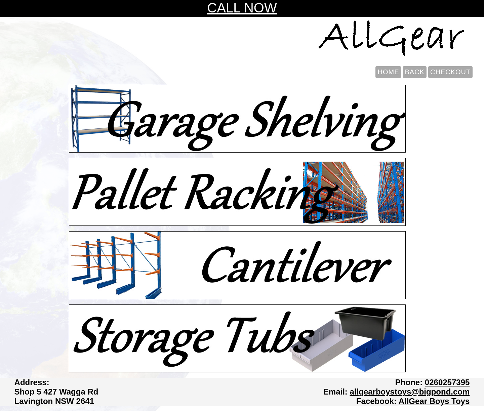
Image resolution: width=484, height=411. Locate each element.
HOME (388, 72)
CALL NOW (242, 7)
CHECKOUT (450, 72)
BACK (414, 72)
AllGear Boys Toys (434, 401)
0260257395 (447, 382)
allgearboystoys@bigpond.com (410, 391)
